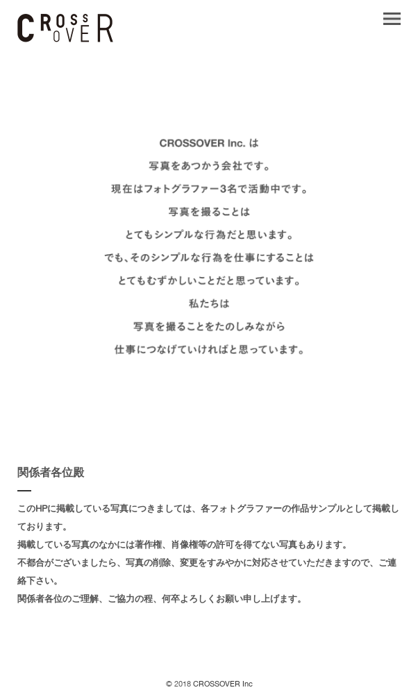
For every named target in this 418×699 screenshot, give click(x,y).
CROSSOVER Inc (222, 685)
